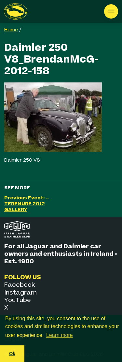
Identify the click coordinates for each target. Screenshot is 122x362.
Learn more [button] (59, 335)
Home (11, 30)
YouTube (17, 300)
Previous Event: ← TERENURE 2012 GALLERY (27, 204)
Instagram (20, 292)
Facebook (19, 285)
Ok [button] (12, 353)
